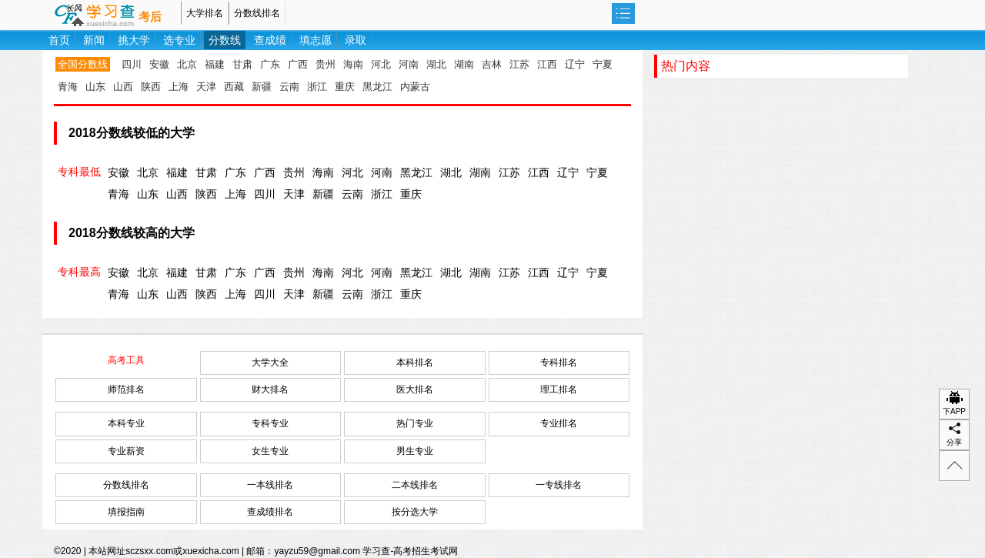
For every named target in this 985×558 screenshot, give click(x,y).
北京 (187, 64)
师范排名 (126, 389)
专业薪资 (126, 451)
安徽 (159, 64)
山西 (123, 86)
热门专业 (414, 423)
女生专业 (270, 451)
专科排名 (558, 362)
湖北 (436, 64)
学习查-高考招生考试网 (410, 551)
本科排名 (414, 362)
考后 (150, 17)
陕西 (151, 86)
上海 (179, 86)
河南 (409, 64)
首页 (59, 40)
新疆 (262, 86)
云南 (289, 86)
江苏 (519, 64)
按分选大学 (415, 511)
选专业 (179, 40)
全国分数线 (83, 64)
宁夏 (603, 64)
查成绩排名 (270, 511)
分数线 (225, 40)
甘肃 (242, 64)
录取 (355, 40)
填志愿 (315, 40)
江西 (547, 64)
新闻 (94, 40)
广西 (298, 64)
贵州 (326, 64)
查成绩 (270, 40)
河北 (381, 64)
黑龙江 (377, 86)
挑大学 (134, 40)
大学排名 (204, 13)
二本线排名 (415, 484)
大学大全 (270, 362)
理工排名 (558, 389)
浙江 (317, 86)
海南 (353, 64)
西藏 (234, 86)
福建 (215, 64)
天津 (206, 86)
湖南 (464, 64)
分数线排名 (257, 13)
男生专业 (414, 451)
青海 (68, 86)
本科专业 (126, 423)
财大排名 (270, 389)
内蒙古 (415, 86)
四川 (132, 64)
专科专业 (270, 423)
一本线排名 (270, 484)
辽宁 (575, 64)
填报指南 (126, 511)
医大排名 (414, 389)
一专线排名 (559, 484)
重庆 (345, 86)
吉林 (492, 64)
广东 (270, 64)
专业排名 (558, 423)
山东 (95, 86)
